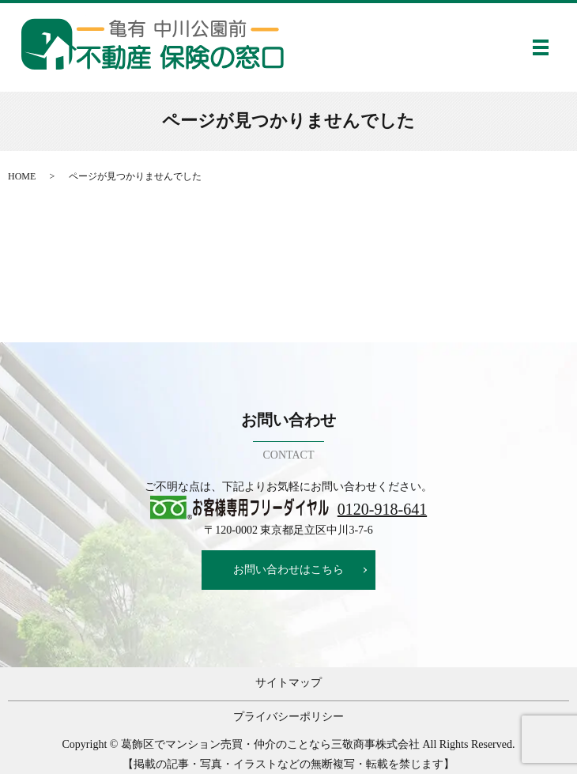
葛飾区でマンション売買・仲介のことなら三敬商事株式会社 (270, 744)
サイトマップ (288, 683)
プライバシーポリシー (288, 717)
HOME (22, 176)
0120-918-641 (382, 509)
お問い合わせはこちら (288, 570)
